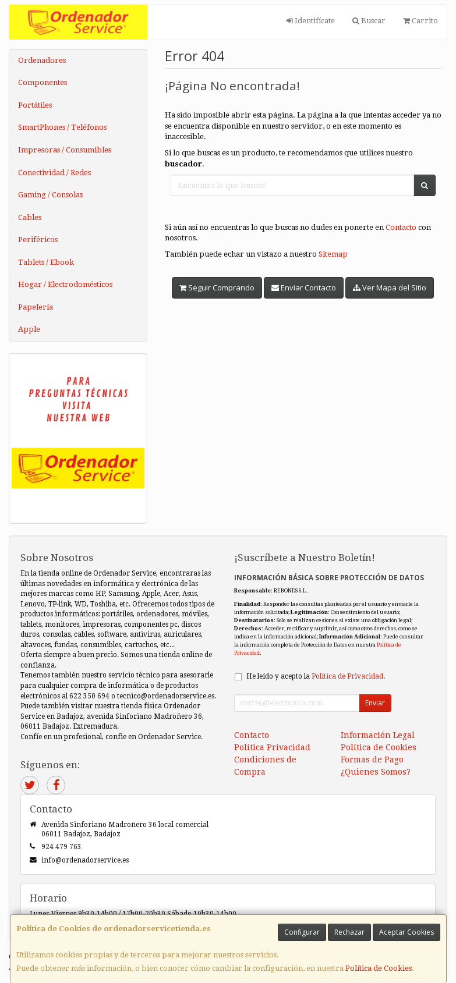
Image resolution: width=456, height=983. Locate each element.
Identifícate (311, 20)
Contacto (401, 227)
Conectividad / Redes (54, 172)
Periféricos (38, 239)
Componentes (42, 82)
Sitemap (333, 254)
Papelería (35, 307)
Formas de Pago (372, 759)
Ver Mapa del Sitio (389, 287)
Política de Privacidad (347, 676)
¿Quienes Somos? (376, 771)
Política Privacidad (272, 747)
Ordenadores (42, 60)
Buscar (369, 20)
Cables (29, 217)
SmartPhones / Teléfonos (62, 127)
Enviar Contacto (303, 287)
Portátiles (35, 105)
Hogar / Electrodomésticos (65, 284)
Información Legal (378, 735)
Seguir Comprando (216, 287)
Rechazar (349, 932)
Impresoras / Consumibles (64, 150)
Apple (29, 329)
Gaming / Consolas (50, 194)
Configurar (302, 932)
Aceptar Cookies (406, 932)
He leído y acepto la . (315, 676)
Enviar (375, 703)
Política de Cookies (378, 968)
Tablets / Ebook (46, 262)
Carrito (420, 20)
